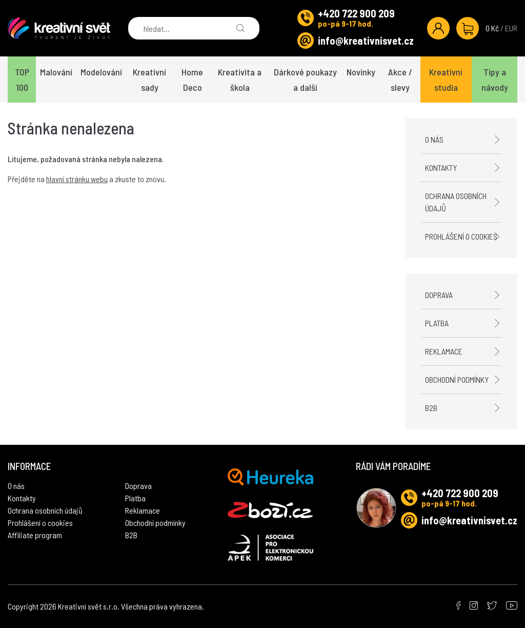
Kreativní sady (149, 79)
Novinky (361, 71)
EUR (511, 28)
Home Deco (192, 79)
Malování (56, 71)
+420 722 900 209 (356, 13)
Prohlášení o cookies (461, 236)
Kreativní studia (445, 79)
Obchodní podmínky (457, 379)
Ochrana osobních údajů (456, 202)
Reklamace (443, 351)
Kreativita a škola (239, 79)
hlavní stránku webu (77, 179)
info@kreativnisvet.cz (366, 40)
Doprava (439, 295)
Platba (437, 323)
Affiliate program (35, 535)
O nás (434, 139)
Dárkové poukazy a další (305, 79)
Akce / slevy (400, 79)
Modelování (101, 71)
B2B (431, 408)
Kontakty (441, 167)
